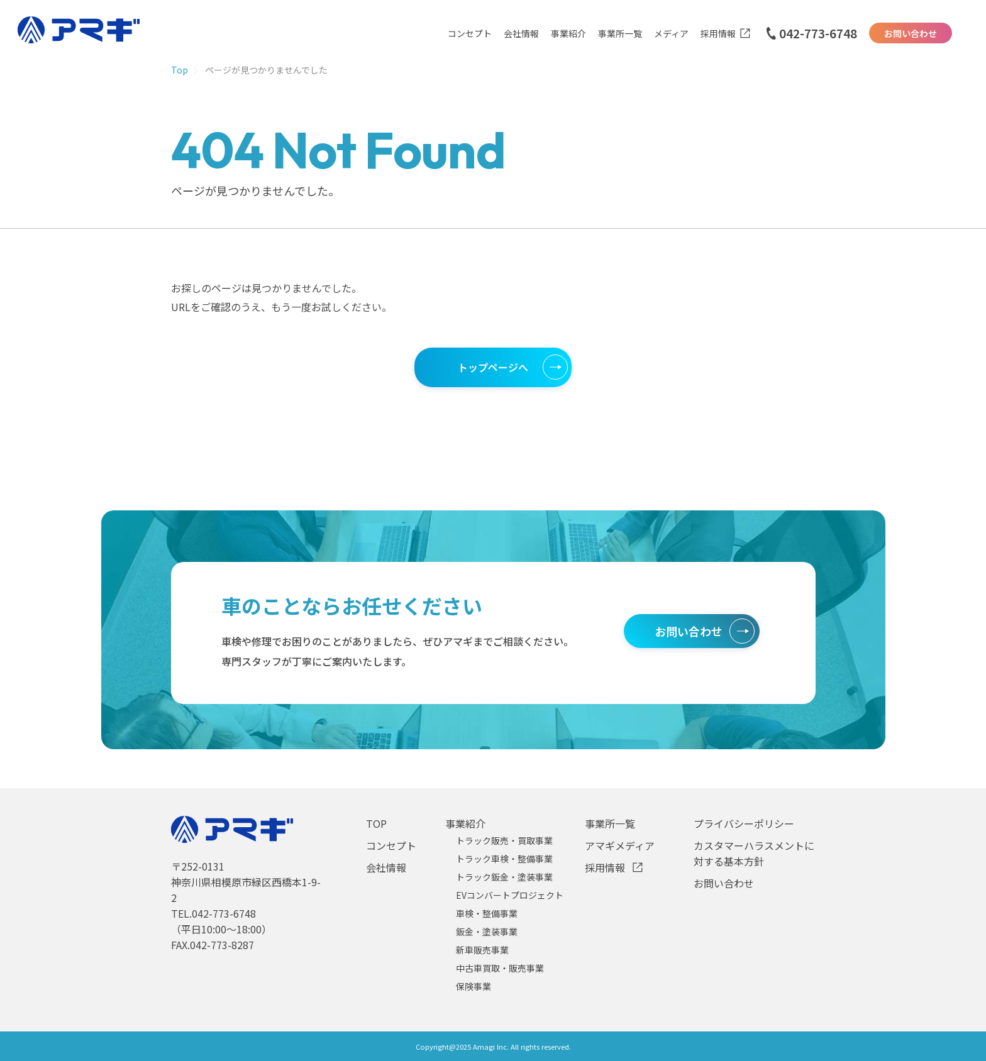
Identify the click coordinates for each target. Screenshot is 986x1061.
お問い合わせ (910, 33)
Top (179, 70)
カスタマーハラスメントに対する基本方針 (754, 853)
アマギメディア (620, 845)
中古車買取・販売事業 (500, 968)
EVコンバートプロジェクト (509, 895)
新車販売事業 (482, 949)
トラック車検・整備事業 (504, 858)
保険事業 (473, 986)
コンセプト (470, 33)
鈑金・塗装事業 (487, 931)
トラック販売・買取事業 (504, 840)
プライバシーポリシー (744, 823)
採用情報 (718, 33)
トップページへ (493, 367)
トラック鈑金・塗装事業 (504, 877)
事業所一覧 (620, 33)
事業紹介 (568, 33)
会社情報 (521, 33)
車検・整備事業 (487, 913)
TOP (376, 823)
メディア (671, 33)
